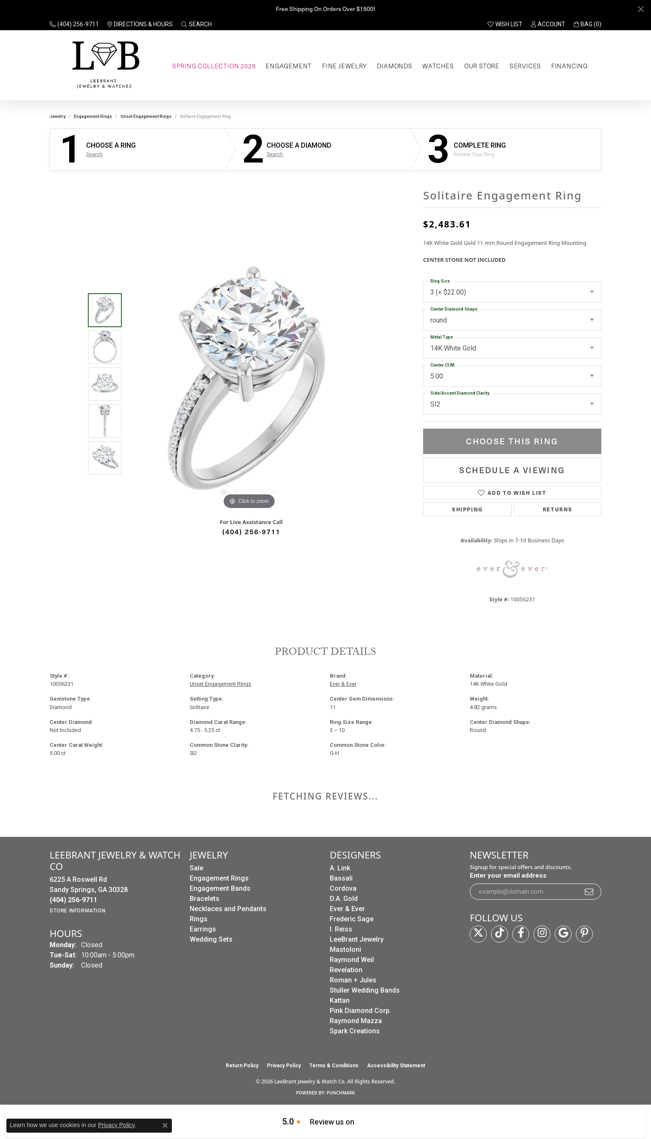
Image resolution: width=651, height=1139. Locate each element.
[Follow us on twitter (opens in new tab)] (478, 934)
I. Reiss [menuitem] (341, 929)
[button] (196, 24)
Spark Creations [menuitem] (355, 1031)
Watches (438, 66)
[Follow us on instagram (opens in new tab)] (541, 934)
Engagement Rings (93, 116)
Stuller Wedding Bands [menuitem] (365, 990)
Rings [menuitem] (199, 919)
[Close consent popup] (165, 1125)
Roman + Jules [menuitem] (353, 980)
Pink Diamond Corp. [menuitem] (360, 1011)
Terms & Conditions (334, 1066)
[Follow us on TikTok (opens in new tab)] (499, 934)
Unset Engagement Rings (146, 116)
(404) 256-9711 (251, 531)
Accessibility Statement (396, 1066)
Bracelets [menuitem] (204, 899)
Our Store (481, 66)
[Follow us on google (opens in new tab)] (563, 934)
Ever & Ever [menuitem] (347, 909)
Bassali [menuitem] (341, 878)
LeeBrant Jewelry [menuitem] (357, 939)
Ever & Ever (343, 684)
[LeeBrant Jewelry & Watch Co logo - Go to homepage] (104, 66)
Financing (569, 66)
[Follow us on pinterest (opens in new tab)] (584, 934)
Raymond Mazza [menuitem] (356, 1021)
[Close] (640, 9)
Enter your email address (508, 875)
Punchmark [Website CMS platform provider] (341, 1093)
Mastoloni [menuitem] (345, 949)
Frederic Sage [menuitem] (351, 919)
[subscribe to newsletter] (589, 891)
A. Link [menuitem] (340, 868)
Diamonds (394, 66)
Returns (557, 509)
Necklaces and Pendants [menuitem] (228, 909)
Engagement (289, 66)
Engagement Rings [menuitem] (219, 878)
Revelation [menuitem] (346, 970)
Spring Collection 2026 (214, 66)
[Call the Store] (73, 900)
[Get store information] (77, 911)
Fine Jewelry (344, 66)
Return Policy (242, 1066)
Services (525, 66)
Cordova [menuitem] (343, 888)
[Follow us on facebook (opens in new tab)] (520, 934)
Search (94, 154)
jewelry (57, 116)
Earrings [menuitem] (203, 929)
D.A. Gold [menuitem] (344, 899)
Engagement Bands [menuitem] (220, 888)
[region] (249, 384)
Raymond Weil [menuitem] (352, 960)
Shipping (467, 509)
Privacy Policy (284, 1066)
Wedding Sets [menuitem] (211, 939)
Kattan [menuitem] (340, 1000)
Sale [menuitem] (196, 868)
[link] (74, 24)
